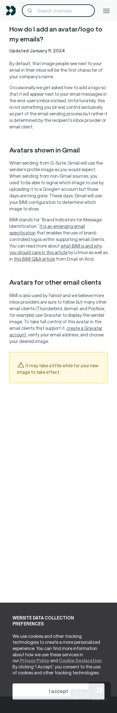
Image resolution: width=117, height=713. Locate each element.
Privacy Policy (34, 660)
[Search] (58, 10)
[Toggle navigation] (106, 10)
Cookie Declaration (80, 660)
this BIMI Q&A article (34, 259)
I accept (58, 691)
